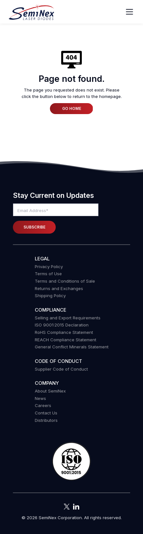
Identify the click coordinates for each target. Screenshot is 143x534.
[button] (71, 461)
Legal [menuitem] (42, 259)
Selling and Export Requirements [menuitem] (67, 317)
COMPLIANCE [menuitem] (50, 310)
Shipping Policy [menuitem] (50, 295)
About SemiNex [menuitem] (50, 390)
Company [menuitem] (47, 383)
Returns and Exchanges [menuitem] (59, 288)
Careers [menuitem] (43, 405)
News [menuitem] (40, 398)
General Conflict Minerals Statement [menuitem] (72, 346)
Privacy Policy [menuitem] (49, 266)
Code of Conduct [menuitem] (58, 361)
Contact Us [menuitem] (46, 412)
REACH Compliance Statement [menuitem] (65, 339)
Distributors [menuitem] (46, 420)
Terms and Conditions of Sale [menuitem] (65, 281)
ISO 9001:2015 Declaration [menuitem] (62, 324)
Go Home (71, 108)
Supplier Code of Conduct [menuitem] (61, 369)
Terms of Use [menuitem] (48, 273)
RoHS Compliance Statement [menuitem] (64, 332)
